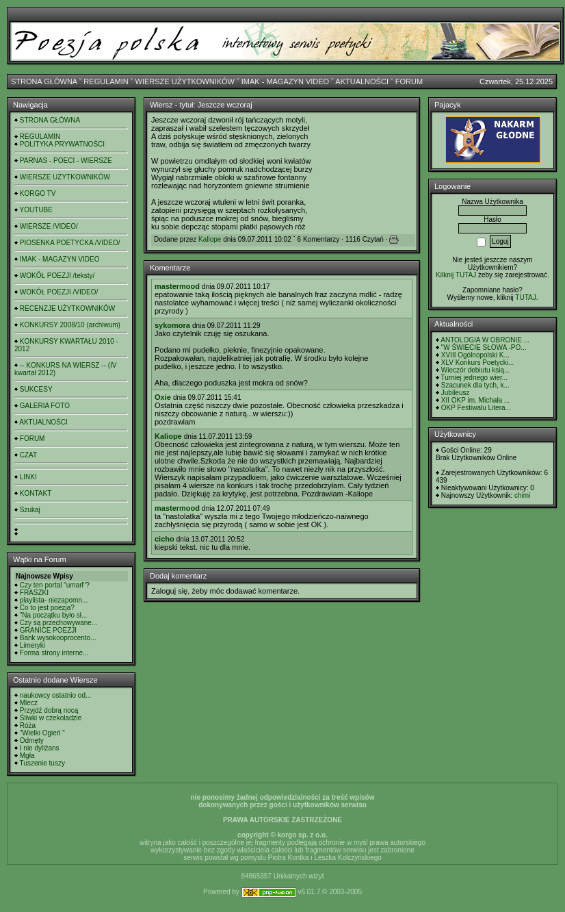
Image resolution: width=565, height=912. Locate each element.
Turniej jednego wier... (474, 377)
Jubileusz (455, 392)
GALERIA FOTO (45, 405)
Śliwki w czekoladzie (51, 718)
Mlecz (29, 703)
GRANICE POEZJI (48, 630)
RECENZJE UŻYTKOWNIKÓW (67, 308)
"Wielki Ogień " (42, 733)
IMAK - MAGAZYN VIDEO (285, 81)
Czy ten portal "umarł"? (55, 585)
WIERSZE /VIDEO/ (49, 226)
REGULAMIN (105, 81)
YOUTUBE (36, 210)
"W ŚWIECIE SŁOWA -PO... (484, 347)
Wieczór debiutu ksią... (475, 370)
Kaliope (209, 239)
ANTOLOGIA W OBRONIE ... (485, 340)
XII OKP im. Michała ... (475, 400)
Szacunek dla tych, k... (475, 385)
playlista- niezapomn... (54, 600)
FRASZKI (34, 592)
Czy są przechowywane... (58, 622)
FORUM (409, 81)
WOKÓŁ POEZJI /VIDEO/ (59, 292)
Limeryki (32, 645)
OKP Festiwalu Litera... (476, 407)
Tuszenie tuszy (42, 763)
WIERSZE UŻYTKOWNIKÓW (185, 81)
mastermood (177, 286)
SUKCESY (36, 389)
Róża (28, 725)
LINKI (28, 477)
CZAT (28, 455)
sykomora (172, 325)
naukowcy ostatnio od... (56, 695)
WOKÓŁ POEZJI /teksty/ (57, 275)
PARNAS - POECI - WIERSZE (66, 160)
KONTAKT (35, 493)
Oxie (163, 397)
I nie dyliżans (40, 748)
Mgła (27, 755)
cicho (164, 539)
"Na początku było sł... (54, 615)
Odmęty (32, 740)
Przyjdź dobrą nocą (49, 710)
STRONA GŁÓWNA (44, 81)
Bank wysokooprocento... (58, 638)
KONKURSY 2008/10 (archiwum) (70, 325)
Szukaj (30, 510)
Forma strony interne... (54, 653)
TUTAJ (525, 297)
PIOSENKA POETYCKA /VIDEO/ (70, 242)
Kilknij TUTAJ (456, 275)
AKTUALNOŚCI (362, 81)
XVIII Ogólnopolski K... (475, 355)
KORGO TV (38, 193)
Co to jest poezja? (47, 607)
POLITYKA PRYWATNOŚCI (62, 144)
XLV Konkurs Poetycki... (477, 362)
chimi (522, 495)
